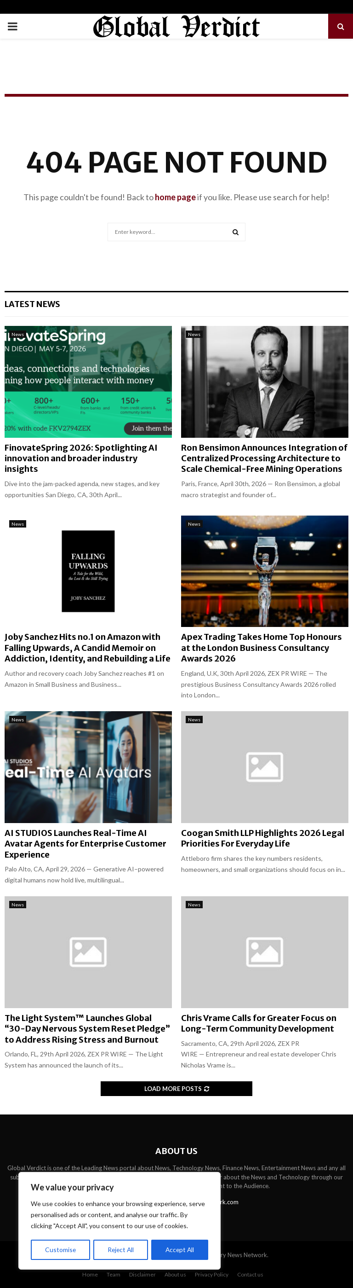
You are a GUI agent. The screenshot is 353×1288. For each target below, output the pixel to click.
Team (113, 1274)
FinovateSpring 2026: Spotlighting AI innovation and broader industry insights (81, 458)
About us (175, 1274)
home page (175, 197)
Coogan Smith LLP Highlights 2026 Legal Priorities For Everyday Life (262, 838)
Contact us (250, 1274)
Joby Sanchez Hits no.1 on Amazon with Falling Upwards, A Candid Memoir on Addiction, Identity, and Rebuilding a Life (88, 648)
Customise (60, 1249)
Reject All (120, 1249)
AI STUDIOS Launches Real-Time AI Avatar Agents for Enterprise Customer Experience (85, 844)
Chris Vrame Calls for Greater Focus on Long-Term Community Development (258, 1023)
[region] (119, 1221)
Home (90, 1274)
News (17, 334)
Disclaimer (142, 1274)
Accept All (180, 1249)
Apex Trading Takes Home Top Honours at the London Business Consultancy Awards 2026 (261, 648)
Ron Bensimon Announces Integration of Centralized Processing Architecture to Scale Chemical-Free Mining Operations (264, 458)
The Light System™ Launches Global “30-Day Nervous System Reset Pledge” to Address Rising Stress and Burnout (87, 1029)
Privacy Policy (211, 1274)
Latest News (32, 304)
